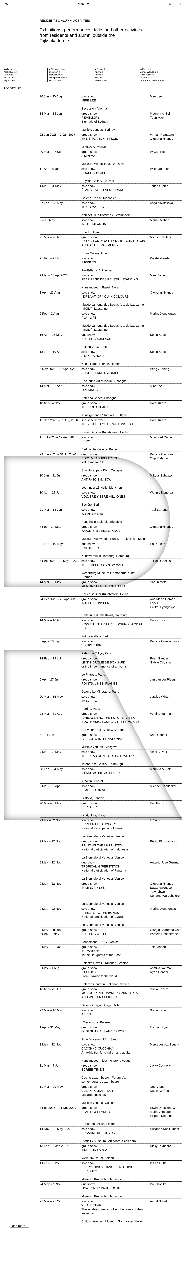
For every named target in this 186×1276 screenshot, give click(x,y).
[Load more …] (20, 1226)
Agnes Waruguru (149, 72)
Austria (99, 72)
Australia (100, 75)
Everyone (146, 69)
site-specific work (58, 77)
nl (180, 4)
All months (10, 69)
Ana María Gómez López (153, 80)
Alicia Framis (147, 75)
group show (56, 75)
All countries (102, 69)
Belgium (99, 77)
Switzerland (101, 80)
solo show (55, 80)
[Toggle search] (170, 4)
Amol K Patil (147, 77)
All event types (58, 69)
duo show (54, 72)
